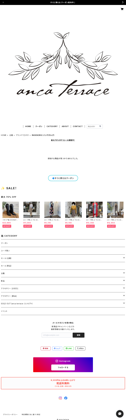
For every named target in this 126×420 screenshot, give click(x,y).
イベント (4, 311)
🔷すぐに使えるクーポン (63, 178)
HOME (28, 126)
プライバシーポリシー (10, 414)
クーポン (38, 126)
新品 (3, 281)
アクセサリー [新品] (9, 296)
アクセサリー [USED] (9, 288)
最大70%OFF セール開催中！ (63, 140)
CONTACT (78, 126)
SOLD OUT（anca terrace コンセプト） (17, 304)
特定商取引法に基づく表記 (31, 414)
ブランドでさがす (22, 135)
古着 (11, 135)
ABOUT (65, 126)
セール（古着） (6, 258)
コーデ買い (5, 251)
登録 (78, 335)
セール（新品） (6, 266)
